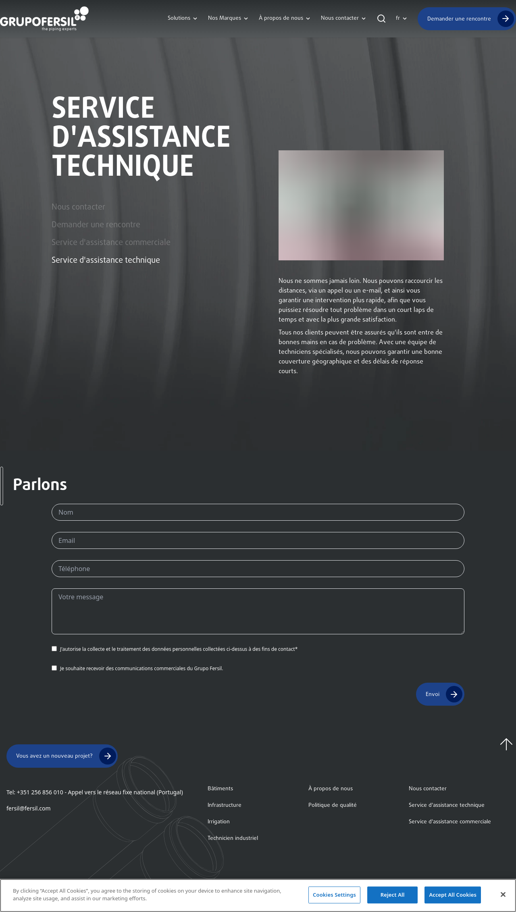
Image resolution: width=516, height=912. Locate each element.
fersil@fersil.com (28, 808)
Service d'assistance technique (106, 260)
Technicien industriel (233, 838)
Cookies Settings (334, 896)
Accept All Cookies (452, 896)
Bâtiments (220, 789)
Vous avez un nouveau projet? (54, 756)
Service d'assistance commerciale (111, 243)
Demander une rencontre (459, 19)
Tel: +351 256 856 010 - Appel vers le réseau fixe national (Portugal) (94, 792)
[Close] (503, 896)
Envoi (432, 694)
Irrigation (219, 822)
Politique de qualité (332, 805)
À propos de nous (330, 789)
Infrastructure (224, 805)
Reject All (393, 896)
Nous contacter (78, 207)
